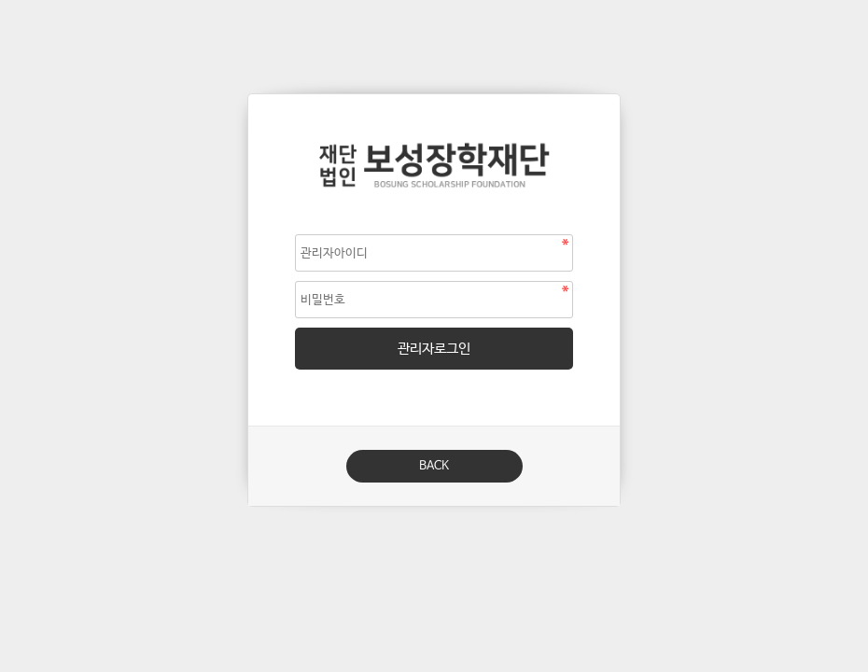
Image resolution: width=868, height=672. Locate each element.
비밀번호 (248, 94)
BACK (434, 466)
